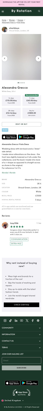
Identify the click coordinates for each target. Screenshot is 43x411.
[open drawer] (2, 11)
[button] (21, 328)
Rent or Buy (21, 124)
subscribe (21, 367)
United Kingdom (13, 400)
